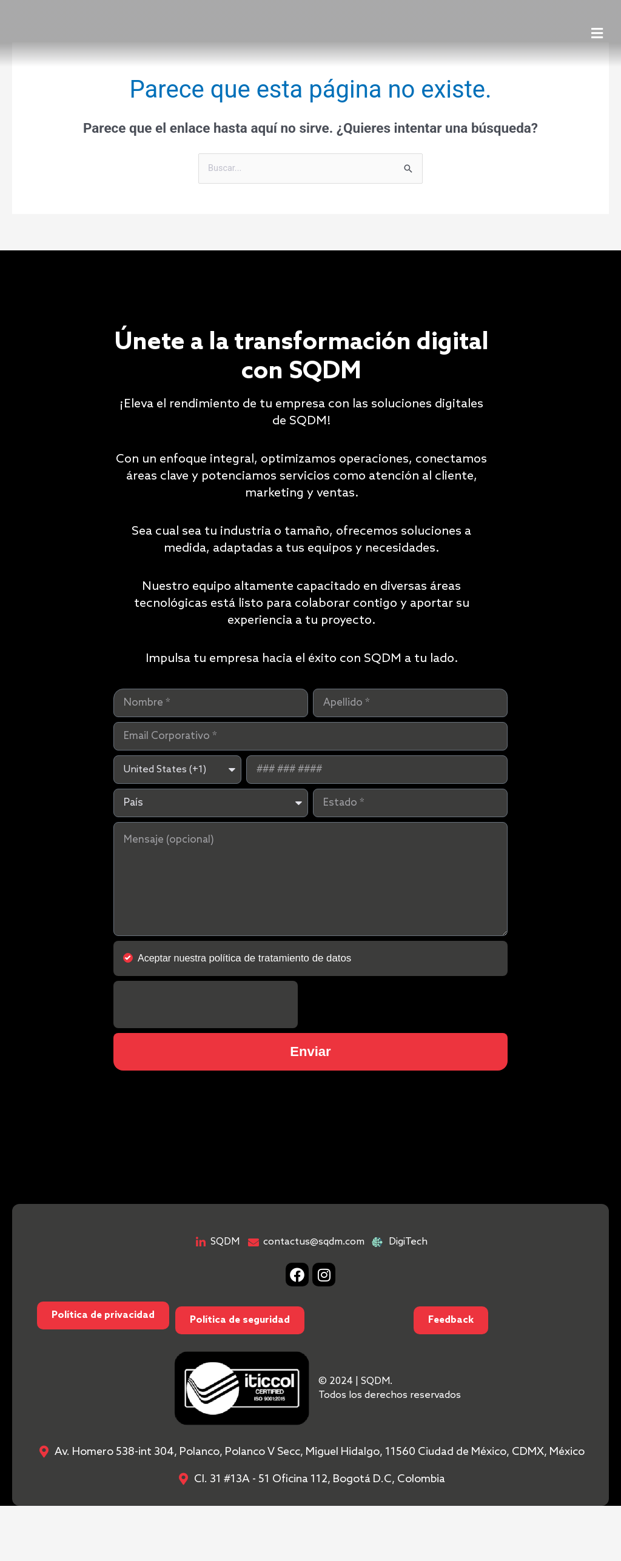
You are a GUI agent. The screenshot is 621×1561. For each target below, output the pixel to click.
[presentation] (205, 1000)
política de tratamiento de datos (276, 954)
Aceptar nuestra (241, 954)
